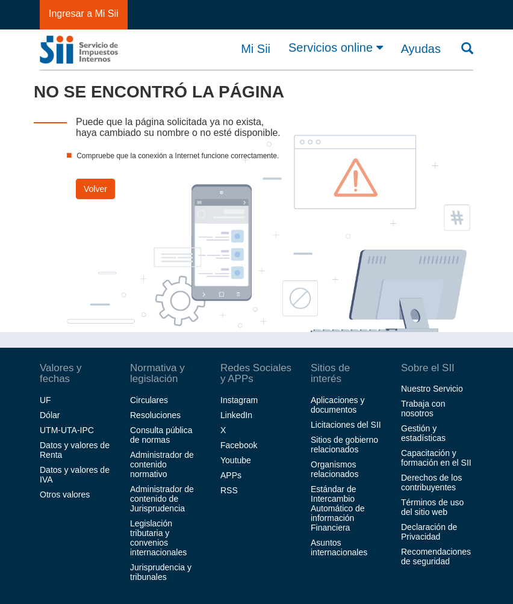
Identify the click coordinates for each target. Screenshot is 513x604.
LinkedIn (236, 415)
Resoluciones (155, 415)
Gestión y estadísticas (423, 433)
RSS (229, 490)
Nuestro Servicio (432, 388)
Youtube (235, 460)
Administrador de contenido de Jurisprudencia (162, 498)
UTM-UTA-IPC (67, 430)
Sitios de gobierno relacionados (344, 444)
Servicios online (335, 48)
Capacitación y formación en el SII (436, 457)
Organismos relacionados (334, 469)
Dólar (50, 415)
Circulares (149, 400)
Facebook (238, 445)
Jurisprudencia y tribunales (160, 572)
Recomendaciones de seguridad (436, 556)
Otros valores (65, 494)
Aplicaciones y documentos (338, 404)
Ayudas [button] (421, 49)
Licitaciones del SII (346, 425)
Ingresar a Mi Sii (84, 13)
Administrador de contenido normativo (162, 464)
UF (45, 400)
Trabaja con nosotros (423, 408)
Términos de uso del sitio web (432, 507)
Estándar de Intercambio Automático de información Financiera (338, 508)
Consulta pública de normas (161, 435)
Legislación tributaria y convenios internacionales (158, 538)
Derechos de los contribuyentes (431, 482)
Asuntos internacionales (339, 547)
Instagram (239, 400)
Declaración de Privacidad (429, 531)
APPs (230, 475)
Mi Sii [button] (255, 49)
